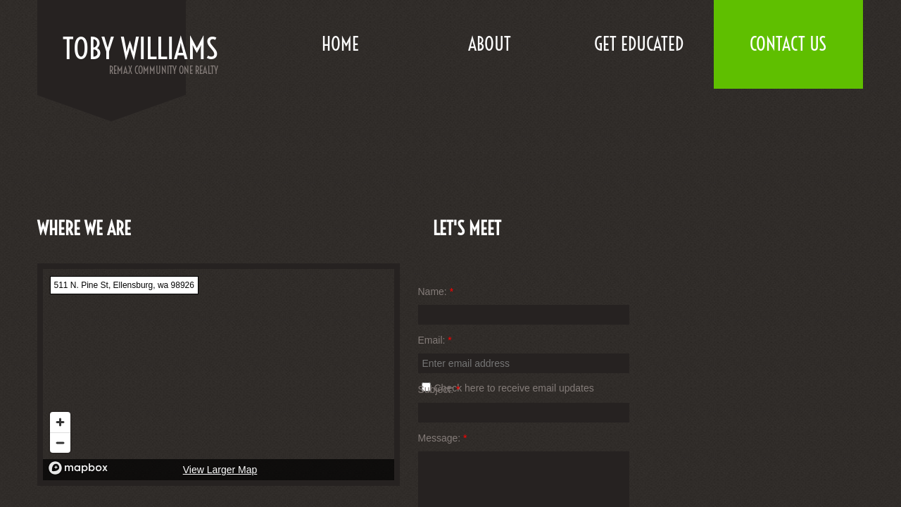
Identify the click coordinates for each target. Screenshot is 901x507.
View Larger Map (220, 469)
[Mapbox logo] (78, 468)
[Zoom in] (60, 422)
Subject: (439, 389)
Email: (435, 340)
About (489, 44)
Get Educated (638, 44)
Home (340, 44)
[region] (218, 374)
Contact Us (788, 44)
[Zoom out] (60, 442)
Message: (442, 438)
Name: (436, 291)
